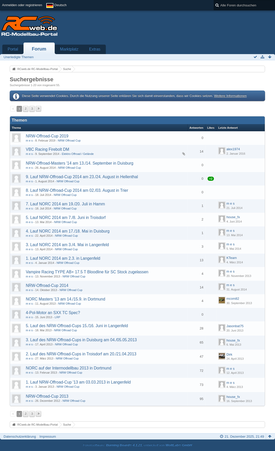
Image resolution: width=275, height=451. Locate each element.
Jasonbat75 (235, 326)
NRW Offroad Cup (69, 140)
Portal (13, 49)
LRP (57, 317)
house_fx (233, 217)
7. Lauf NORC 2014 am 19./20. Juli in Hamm (65, 204)
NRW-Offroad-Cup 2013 (47, 396)
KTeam (231, 258)
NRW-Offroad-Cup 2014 (47, 285)
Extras (94, 49)
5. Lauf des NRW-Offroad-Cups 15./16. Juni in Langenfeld (77, 326)
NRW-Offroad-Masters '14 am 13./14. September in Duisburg (79, 163)
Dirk (229, 354)
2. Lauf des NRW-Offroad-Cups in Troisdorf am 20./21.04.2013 (81, 354)
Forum (39, 49)
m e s (29, 140)
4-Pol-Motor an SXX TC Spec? (53, 312)
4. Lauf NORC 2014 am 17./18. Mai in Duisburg (68, 231)
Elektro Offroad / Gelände (78, 153)
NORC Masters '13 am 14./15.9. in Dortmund (65, 299)
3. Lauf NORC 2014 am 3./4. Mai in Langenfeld (67, 245)
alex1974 (233, 149)
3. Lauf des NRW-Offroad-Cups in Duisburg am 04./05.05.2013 (81, 340)
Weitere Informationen (230, 96)
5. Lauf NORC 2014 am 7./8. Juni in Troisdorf (66, 217)
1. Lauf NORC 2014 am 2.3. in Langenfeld (63, 258)
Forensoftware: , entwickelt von (137, 445)
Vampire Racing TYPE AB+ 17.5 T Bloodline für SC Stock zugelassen (87, 272)
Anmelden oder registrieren (22, 5)
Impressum (47, 436)
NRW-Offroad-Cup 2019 (47, 136)
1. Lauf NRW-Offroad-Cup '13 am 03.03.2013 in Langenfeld (78, 382)
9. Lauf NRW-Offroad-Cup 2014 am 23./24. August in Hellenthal (82, 177)
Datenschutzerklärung (20, 436)
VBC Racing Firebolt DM (47, 149)
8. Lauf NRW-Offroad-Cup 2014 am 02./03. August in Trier (77, 190)
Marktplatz (69, 49)
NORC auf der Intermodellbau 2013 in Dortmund (68, 368)
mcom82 (232, 298)
